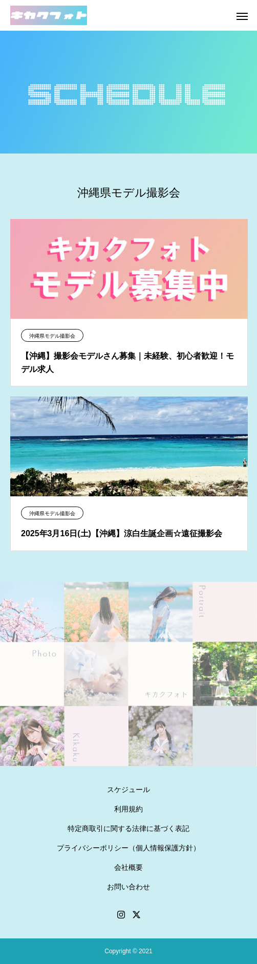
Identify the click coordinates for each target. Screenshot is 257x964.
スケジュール (128, 789)
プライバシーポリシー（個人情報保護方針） (128, 848)
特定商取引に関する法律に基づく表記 (128, 828)
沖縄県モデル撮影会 (52, 336)
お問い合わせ (128, 887)
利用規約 (128, 809)
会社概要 (128, 867)
